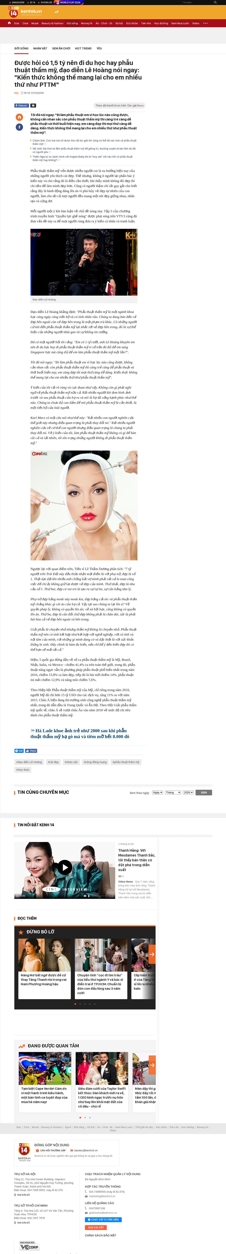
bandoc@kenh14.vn (86, 1150)
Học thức (23, 769)
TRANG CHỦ (9, 23)
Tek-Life (174, 1127)
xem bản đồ (23, 1195)
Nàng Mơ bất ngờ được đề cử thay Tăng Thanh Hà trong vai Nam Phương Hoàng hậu (43, 979)
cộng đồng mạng (96, 762)
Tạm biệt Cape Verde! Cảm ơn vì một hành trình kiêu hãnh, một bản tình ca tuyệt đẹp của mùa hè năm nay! (44, 1095)
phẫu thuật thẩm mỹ (126, 762)
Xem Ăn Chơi (61, 48)
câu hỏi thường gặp (53, 1150)
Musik (35, 23)
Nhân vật (40, 48)
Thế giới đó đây (144, 1127)
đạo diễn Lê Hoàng (30, 762)
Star (16, 23)
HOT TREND (83, 48)
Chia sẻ (22, 105)
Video (195, 23)
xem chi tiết (96, 1227)
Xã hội (119, 23)
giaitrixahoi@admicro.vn (103, 1212)
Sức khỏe (132, 23)
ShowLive (46, 2)
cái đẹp (54, 762)
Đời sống (72, 23)
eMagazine (18, 2)
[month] (173, 792)
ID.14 (32, 2)
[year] (188, 792)
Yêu (99, 48)
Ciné (25, 23)
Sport (68, 1127)
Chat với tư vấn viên (103, 1220)
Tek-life (146, 23)
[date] (157, 792)
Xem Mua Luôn (180, 23)
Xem (204, 792)
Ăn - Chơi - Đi (104, 23)
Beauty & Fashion (52, 23)
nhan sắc (72, 762)
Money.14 (86, 23)
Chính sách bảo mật (100, 1235)
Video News (126, 881)
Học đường (161, 23)
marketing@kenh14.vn (102, 1196)
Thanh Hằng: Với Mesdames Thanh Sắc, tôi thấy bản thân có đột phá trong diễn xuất (136, 860)
